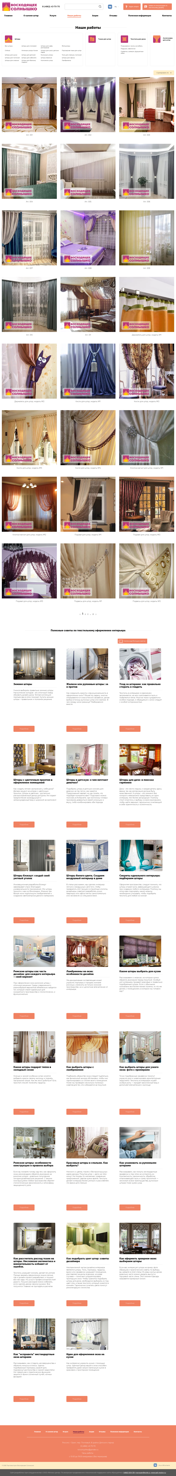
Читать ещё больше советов (132, 641)
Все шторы (9, 46)
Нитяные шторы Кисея (30, 50)
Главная (8, 15)
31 (93, 614)
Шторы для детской (29, 55)
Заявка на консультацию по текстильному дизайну (158, 6)
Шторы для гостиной (12, 58)
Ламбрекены (66, 60)
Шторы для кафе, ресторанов (47, 47)
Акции (95, 15)
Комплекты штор (47, 60)
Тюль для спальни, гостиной (72, 55)
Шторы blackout (46, 58)
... (90, 614)
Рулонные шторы (47, 55)
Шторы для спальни (12, 60)
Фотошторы (66, 46)
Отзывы (113, 15)
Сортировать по (163, 73)
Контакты (167, 15)
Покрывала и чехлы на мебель (131, 46)
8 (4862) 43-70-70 (51, 6)
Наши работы (74, 15)
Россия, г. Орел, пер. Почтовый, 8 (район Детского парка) (88, 1443)
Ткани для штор (104, 39)
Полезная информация (139, 15)
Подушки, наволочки (128, 49)
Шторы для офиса (68, 58)
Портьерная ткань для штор (71, 50)
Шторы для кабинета (29, 58)
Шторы (17, 39)
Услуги (53, 15)
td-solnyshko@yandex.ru (88, 1450)
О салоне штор (31, 15)
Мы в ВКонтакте (162, 1464)
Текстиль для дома (138, 39)
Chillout (7, 50)
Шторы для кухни (11, 55)
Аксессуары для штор (168, 39)
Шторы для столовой (29, 46)
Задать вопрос (134, 6)
